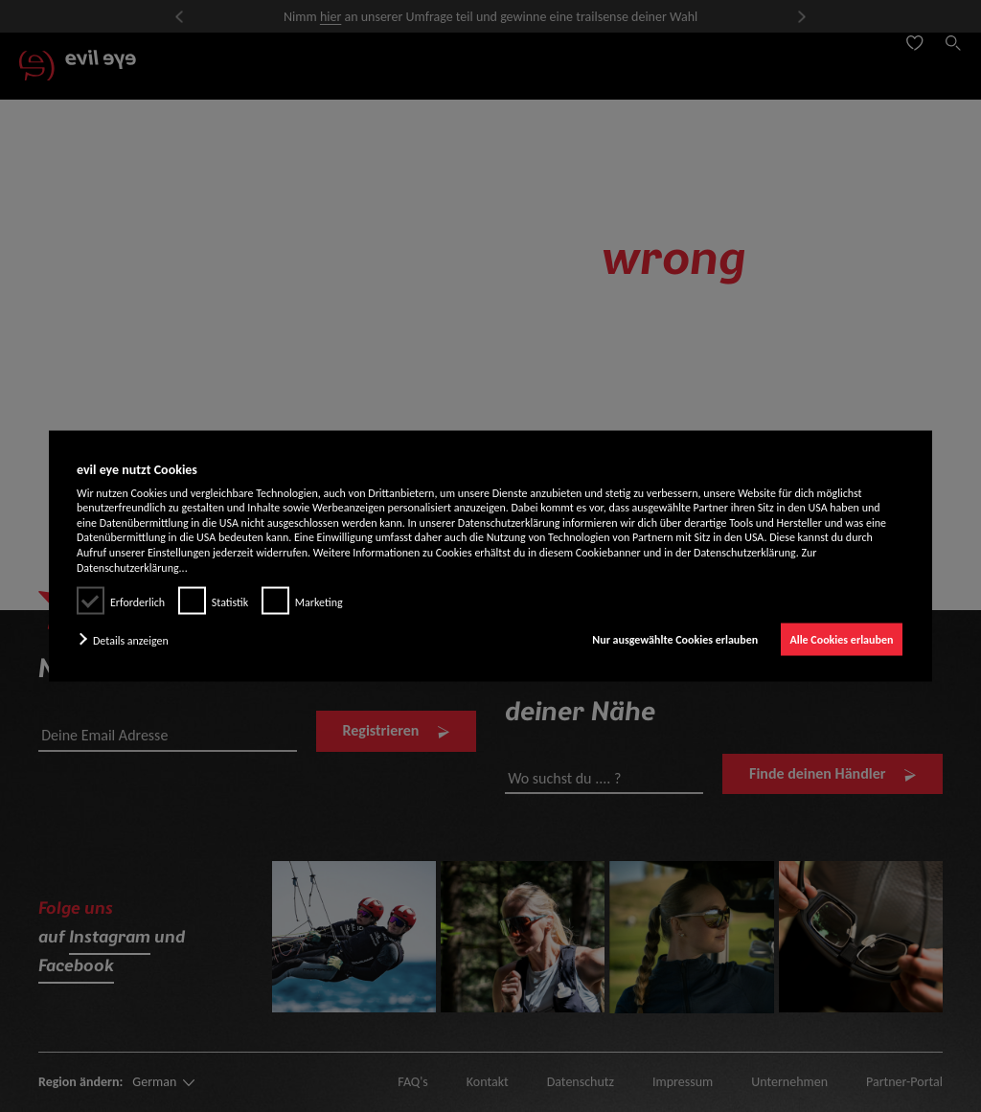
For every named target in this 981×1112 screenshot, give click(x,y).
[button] (128, 640)
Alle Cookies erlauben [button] (841, 640)
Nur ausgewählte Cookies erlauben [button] (675, 640)
